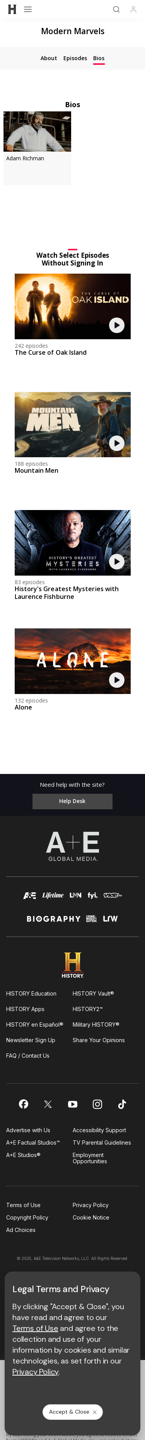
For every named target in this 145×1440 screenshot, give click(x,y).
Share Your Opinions (99, 1040)
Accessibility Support (99, 1130)
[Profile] (133, 9)
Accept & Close (73, 1411)
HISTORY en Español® (34, 1024)
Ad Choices (21, 1230)
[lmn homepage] (76, 899)
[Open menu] (27, 9)
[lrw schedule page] (110, 922)
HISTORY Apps (25, 1009)
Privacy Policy (91, 1205)
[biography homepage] (53, 922)
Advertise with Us (28, 1130)
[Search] (116, 9)
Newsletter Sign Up (30, 1040)
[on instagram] (97, 1104)
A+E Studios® (23, 1155)
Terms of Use (23, 1205)
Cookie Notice (91, 1217)
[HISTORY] (12, 9)
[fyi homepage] (93, 899)
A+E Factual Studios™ (33, 1142)
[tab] (49, 58)
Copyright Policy (27, 1217)
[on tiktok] (122, 1104)
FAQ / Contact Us (27, 1055)
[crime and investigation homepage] (91, 922)
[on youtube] (72, 1104)
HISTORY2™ (88, 1009)
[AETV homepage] (29, 899)
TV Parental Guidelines (102, 1142)
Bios (72, 104)
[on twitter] (48, 1104)
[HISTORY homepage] (72, 965)
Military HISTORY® (96, 1024)
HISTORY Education (31, 993)
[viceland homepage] (113, 899)
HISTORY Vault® (93, 993)
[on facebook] (23, 1104)
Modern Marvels (72, 31)
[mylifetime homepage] (53, 899)
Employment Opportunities (90, 1158)
